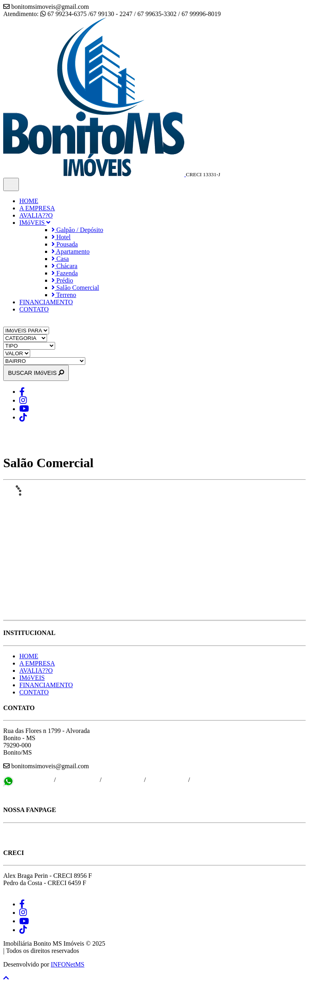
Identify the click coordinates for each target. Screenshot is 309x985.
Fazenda (65, 273)
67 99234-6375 (33, 779)
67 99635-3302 (123, 779)
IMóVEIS (34, 222)
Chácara (64, 266)
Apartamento (71, 251)
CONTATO (34, 309)
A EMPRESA (37, 208)
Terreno (64, 294)
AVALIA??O (36, 215)
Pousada (65, 244)
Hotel (61, 237)
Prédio (62, 280)
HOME (28, 200)
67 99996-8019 (166, 779)
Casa (60, 258)
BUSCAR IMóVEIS (36, 373)
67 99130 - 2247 (78, 779)
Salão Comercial (75, 287)
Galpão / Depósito (77, 229)
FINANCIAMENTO (46, 302)
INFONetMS (67, 964)
